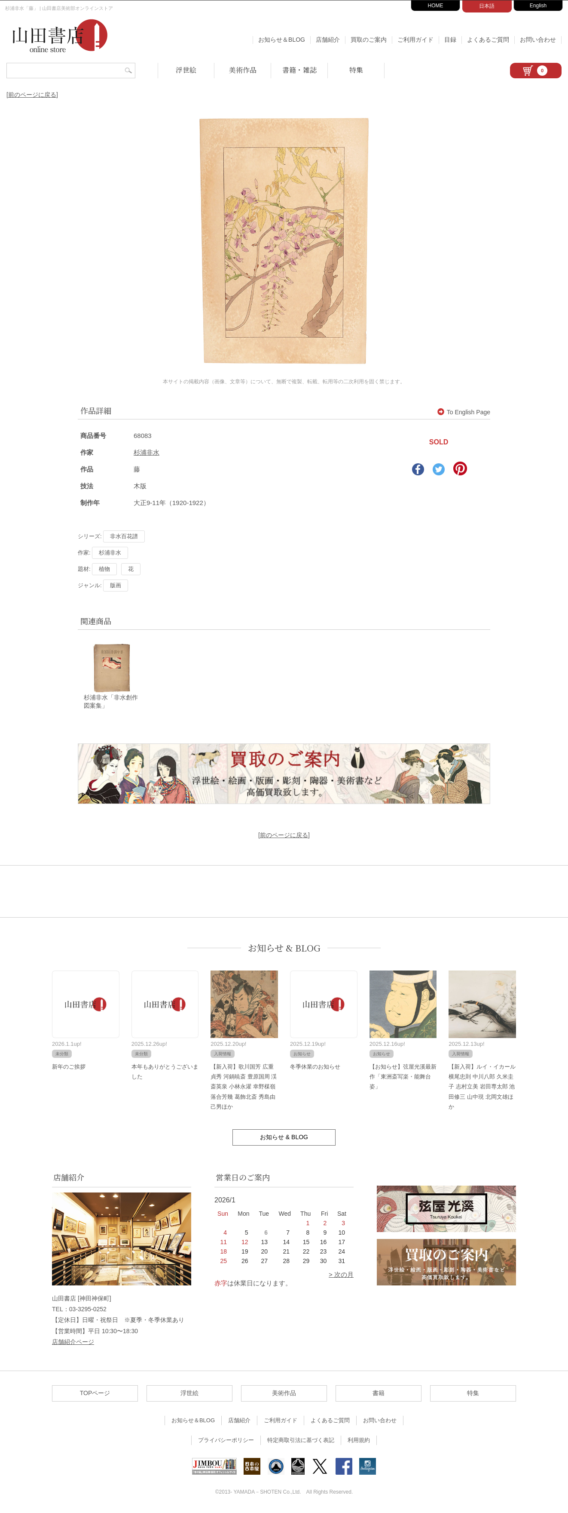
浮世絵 (186, 70)
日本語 (487, 6)
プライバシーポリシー (226, 1441)
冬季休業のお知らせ (315, 1067)
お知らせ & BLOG (284, 948)
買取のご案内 (369, 39)
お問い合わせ (538, 39)
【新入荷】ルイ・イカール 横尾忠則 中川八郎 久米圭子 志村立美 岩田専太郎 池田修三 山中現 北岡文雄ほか (482, 1087)
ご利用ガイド (415, 39)
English (538, 6)
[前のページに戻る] (32, 94)
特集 (356, 70)
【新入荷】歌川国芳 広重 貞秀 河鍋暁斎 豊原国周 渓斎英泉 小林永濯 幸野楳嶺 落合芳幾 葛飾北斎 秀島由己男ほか (244, 1087)
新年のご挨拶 (69, 1067)
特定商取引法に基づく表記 (300, 1441)
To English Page (463, 412)
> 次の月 (341, 1275)
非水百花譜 (124, 536)
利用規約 (359, 1441)
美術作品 (243, 70)
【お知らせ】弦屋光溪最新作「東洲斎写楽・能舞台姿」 (403, 1077)
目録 (450, 39)
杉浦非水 (146, 452)
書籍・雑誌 (299, 70)
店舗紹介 (328, 39)
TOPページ (95, 1393)
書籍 (379, 1393)
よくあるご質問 (488, 39)
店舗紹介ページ (73, 1342)
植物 (104, 569)
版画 (115, 585)
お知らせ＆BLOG (281, 39)
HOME (435, 6)
